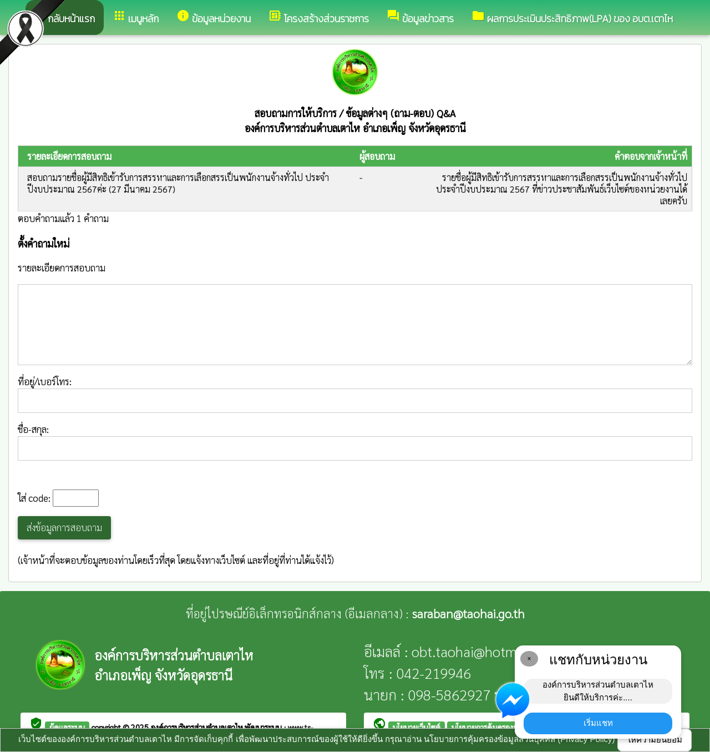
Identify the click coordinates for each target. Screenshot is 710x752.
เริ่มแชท (598, 723)
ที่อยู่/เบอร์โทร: (355, 394)
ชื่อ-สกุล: (355, 442)
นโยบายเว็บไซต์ (416, 727)
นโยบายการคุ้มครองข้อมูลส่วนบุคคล (508, 727)
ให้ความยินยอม (654, 739)
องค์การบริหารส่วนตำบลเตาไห (198, 727)
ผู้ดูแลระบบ (67, 727)
